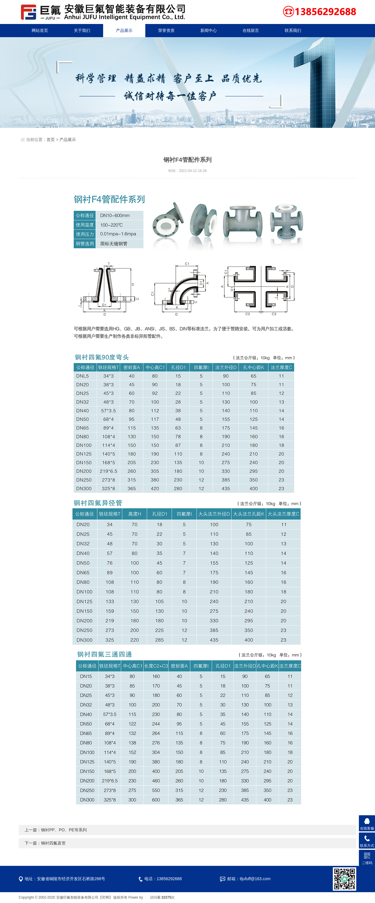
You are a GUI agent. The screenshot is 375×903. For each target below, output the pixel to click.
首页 (51, 139)
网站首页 (40, 30)
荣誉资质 (166, 30)
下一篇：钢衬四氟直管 (45, 843)
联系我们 (293, 30)
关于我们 (82, 30)
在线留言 (251, 30)
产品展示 (124, 30)
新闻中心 (208, 30)
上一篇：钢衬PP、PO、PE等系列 (56, 830)
